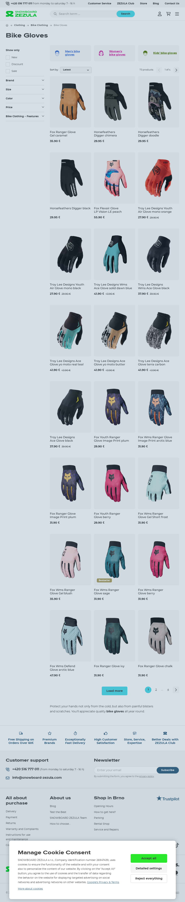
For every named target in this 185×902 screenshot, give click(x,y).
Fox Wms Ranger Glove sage (106, 591)
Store (143, 3)
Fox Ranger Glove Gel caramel (63, 133)
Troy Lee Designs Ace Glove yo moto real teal (66, 362)
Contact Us (172, 3)
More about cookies (30, 889)
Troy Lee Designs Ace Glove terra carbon (153, 362)
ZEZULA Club (125, 3)
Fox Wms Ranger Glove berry (150, 591)
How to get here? (105, 812)
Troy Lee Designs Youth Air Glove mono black (67, 286)
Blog (156, 3)
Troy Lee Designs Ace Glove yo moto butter (109, 362)
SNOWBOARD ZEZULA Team (68, 818)
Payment (11, 817)
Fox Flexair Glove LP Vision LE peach (108, 210)
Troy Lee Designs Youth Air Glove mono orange (155, 210)
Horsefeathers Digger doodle (148, 133)
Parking (99, 818)
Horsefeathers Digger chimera (105, 133)
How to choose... (60, 824)
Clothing (19, 25)
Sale (14, 71)
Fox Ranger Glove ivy (109, 666)
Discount (17, 64)
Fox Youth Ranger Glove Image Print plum (111, 438)
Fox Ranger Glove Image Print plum (63, 515)
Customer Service (99, 3)
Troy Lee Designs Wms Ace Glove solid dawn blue (113, 286)
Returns (11, 823)
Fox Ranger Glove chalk (155, 666)
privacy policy (146, 776)
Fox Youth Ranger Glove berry (107, 515)
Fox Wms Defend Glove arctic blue (62, 667)
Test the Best (58, 812)
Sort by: (54, 70)
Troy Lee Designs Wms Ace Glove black (153, 286)
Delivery (11, 811)
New (14, 57)
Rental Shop (101, 824)
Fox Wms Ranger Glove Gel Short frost (153, 515)
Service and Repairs (106, 829)
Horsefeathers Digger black (70, 208)
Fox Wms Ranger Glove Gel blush (62, 591)
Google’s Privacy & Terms (103, 882)
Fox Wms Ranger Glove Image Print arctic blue (155, 438)
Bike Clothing (39, 25)
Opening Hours (103, 806)
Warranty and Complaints (22, 829)
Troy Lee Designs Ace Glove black (62, 438)
